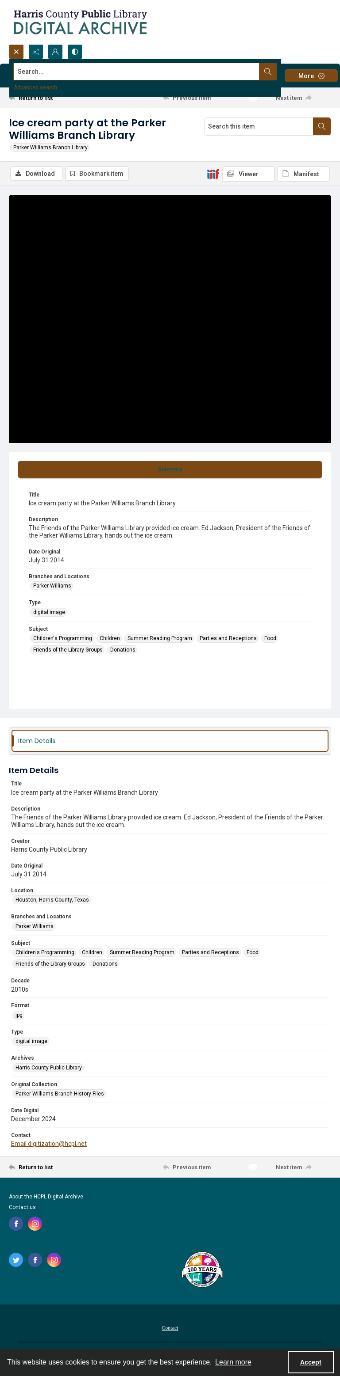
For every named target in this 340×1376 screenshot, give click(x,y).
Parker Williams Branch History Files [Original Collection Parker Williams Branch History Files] (59, 1094)
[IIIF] (213, 173)
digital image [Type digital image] (49, 612)
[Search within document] (322, 126)
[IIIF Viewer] (248, 174)
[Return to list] (51, 97)
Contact (170, 1328)
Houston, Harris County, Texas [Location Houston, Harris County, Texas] (52, 900)
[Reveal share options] (36, 52)
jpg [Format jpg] (19, 1015)
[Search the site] (136, 71)
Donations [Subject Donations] (122, 650)
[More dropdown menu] (311, 75)
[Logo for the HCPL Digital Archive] (80, 22)
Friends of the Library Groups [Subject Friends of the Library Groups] (68, 650)
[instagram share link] (35, 1224)
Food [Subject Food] (270, 638)
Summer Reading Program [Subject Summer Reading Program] (160, 638)
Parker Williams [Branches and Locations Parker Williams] (52, 586)
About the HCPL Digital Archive (46, 1197)
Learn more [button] (233, 1362)
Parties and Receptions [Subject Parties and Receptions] (228, 638)
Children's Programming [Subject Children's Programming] (62, 638)
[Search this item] (259, 126)
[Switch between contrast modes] (75, 52)
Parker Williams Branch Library (50, 147)
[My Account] (55, 52)
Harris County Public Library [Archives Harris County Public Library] (48, 1068)
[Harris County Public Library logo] (201, 1270)
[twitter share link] (16, 1260)
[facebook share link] (16, 1224)
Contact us (22, 1207)
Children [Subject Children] (110, 638)
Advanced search (35, 87)
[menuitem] (170, 1327)
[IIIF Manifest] (303, 174)
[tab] (170, 469)
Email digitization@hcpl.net (49, 1143)
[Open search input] (16, 52)
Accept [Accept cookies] (310, 1362)
